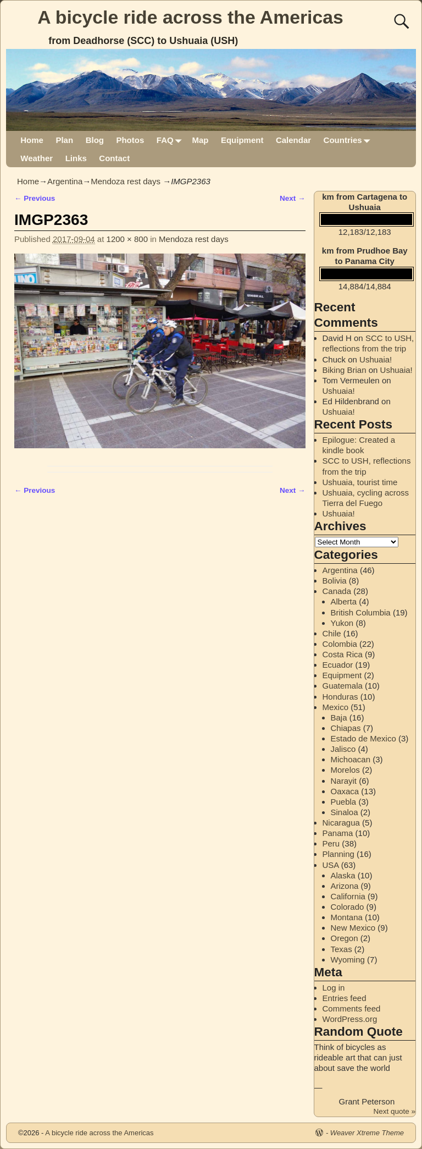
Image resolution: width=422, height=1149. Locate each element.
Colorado (347, 906)
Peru (331, 843)
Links (76, 158)
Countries (349, 140)
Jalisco (343, 749)
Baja (339, 717)
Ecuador (338, 664)
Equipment (242, 140)
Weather (36, 158)
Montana (347, 917)
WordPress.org (350, 1019)
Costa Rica (343, 654)
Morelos (345, 769)
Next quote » (394, 1111)
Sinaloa (344, 812)
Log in (334, 987)
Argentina (64, 181)
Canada (337, 591)
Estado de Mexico (363, 738)
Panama (338, 833)
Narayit (344, 780)
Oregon (344, 938)
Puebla (344, 801)
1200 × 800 (127, 239)
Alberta (344, 601)
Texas (341, 949)
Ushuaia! (375, 359)
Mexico (336, 707)
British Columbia (361, 612)
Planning (338, 854)
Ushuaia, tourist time (360, 482)
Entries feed (345, 998)
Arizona (345, 885)
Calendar (293, 140)
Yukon (342, 623)
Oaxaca (345, 791)
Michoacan (351, 759)
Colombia (340, 643)
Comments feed (352, 1008)
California (348, 896)
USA (331, 865)
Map (200, 140)
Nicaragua (341, 822)
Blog (95, 140)
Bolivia (335, 580)
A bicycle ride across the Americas (190, 17)
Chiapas (346, 728)
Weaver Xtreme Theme (367, 1133)
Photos (130, 140)
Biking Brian (345, 370)
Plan (64, 140)
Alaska (343, 875)
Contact (114, 158)
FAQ (171, 140)
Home (31, 140)
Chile (332, 633)
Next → (293, 198)
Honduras (340, 696)
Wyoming (348, 959)
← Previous (34, 198)
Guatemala (343, 685)
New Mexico (353, 927)
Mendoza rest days (125, 181)
